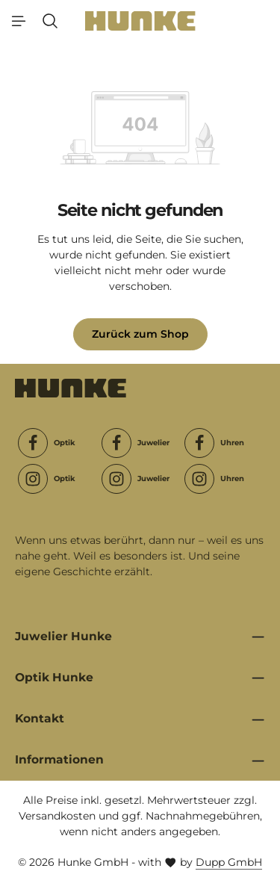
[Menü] (19, 21)
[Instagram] (33, 479)
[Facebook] (33, 443)
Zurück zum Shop (140, 334)
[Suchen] (50, 21)
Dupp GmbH (229, 862)
